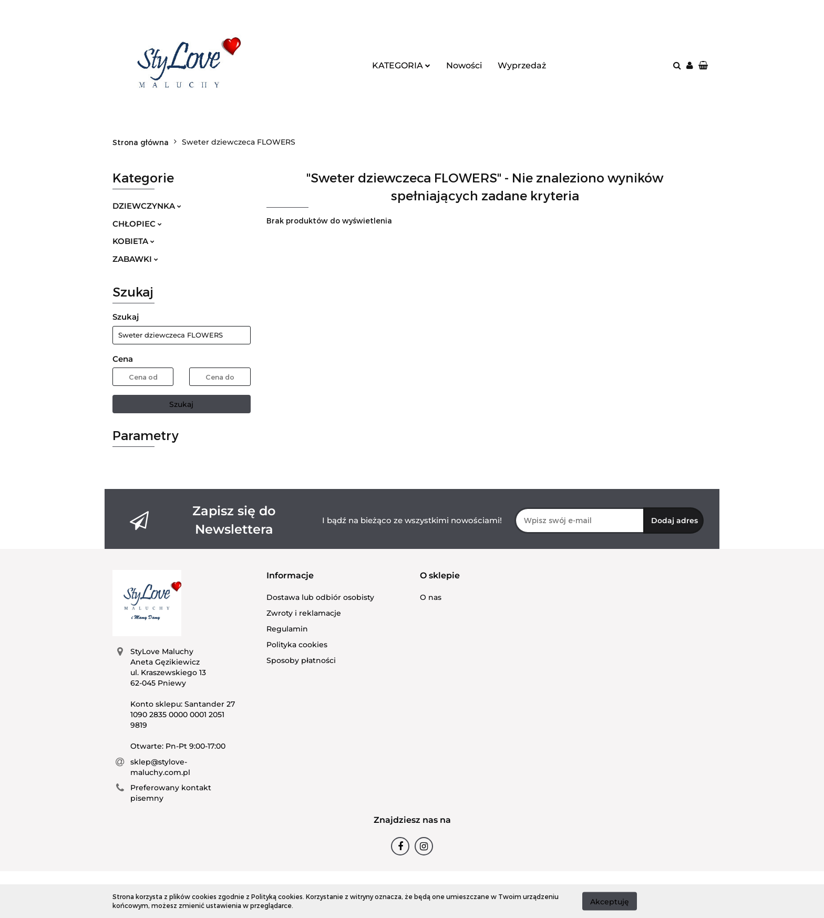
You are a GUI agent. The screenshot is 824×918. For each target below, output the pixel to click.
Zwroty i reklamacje (303, 613)
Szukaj (181, 404)
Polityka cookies (296, 644)
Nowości (464, 65)
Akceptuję (609, 901)
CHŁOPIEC (137, 224)
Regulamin (287, 629)
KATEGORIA (401, 65)
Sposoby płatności (301, 660)
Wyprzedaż (522, 65)
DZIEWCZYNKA (146, 206)
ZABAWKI (135, 259)
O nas (430, 597)
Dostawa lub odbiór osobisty (320, 597)
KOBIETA (133, 241)
